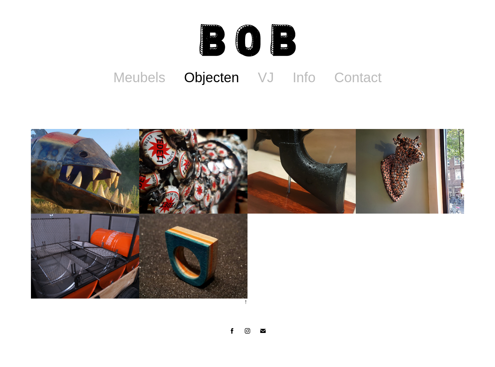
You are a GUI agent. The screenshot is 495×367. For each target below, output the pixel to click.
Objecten (211, 77)
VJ (266, 77)
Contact (358, 77)
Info (304, 77)
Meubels (139, 77)
